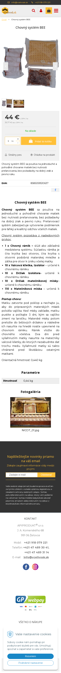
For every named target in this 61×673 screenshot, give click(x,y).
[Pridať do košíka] (38, 141)
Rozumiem (30, 656)
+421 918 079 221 (42, 2)
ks (13, 141)
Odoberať (46, 474)
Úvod (4, 19)
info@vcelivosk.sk (19, 2)
